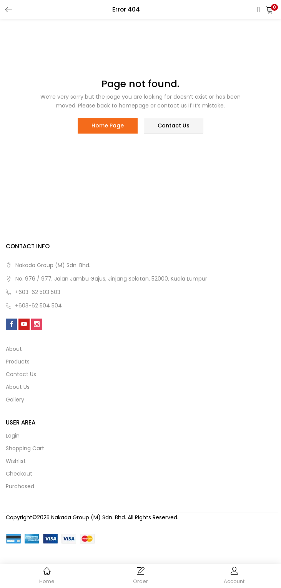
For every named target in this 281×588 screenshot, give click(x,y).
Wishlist (16, 461)
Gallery (15, 400)
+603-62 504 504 (38, 306)
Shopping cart (25, 449)
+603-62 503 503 (37, 292)
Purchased (20, 487)
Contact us (21, 374)
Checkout (19, 474)
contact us (174, 126)
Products (18, 362)
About (14, 349)
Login (13, 436)
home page (107, 126)
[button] (269, 9)
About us (18, 387)
